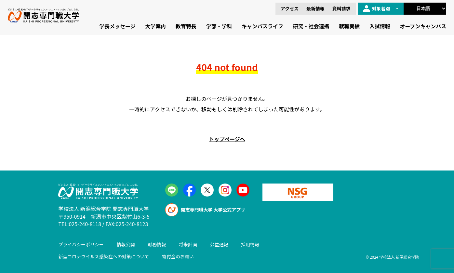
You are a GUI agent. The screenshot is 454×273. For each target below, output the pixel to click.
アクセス (290, 8)
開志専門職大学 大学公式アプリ (205, 209)
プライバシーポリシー (80, 244)
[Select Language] (425, 9)
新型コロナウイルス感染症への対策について (103, 256)
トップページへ (227, 139)
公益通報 (219, 244)
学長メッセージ (117, 26)
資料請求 (341, 8)
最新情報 (315, 8)
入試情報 (379, 26)
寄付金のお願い (178, 256)
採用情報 (250, 244)
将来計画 (188, 244)
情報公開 (126, 244)
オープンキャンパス (423, 26)
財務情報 (157, 244)
